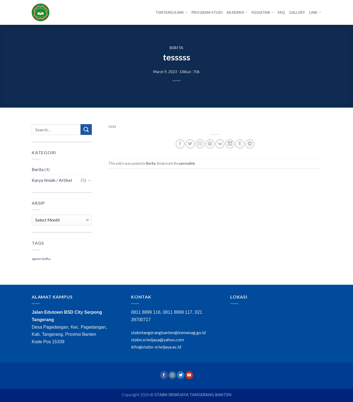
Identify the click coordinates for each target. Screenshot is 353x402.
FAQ (281, 12)
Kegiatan (263, 12)
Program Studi (207, 12)
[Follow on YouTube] (189, 375)
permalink (187, 163)
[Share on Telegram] (249, 143)
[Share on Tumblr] (239, 143)
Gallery (297, 12)
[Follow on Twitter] (180, 375)
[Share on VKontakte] (219, 143)
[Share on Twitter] (190, 143)
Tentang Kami (172, 12)
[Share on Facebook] (180, 143)
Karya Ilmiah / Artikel (52, 180)
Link (315, 12)
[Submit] (86, 129)
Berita (176, 48)
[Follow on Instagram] (172, 375)
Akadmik (237, 12)
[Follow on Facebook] (164, 375)
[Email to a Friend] (200, 143)
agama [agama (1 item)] (36, 258)
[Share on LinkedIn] (229, 143)
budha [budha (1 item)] (46, 258)
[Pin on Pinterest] (210, 143)
